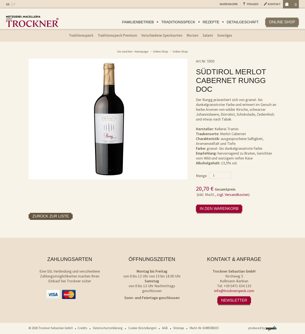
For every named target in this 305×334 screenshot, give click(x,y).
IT (14, 4)
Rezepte (211, 22)
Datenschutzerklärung (108, 328)
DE (8, 4)
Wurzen (192, 35)
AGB (165, 328)
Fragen (252, 4)
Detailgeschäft (243, 22)
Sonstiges (224, 35)
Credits (82, 328)
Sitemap (178, 328)
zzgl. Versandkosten (232, 194)
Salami (207, 35)
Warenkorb (229, 4)
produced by (262, 328)
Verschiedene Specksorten (161, 35)
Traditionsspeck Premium (117, 35)
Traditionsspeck (178, 22)
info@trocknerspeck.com (234, 290)
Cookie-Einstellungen (142, 328)
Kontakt (274, 4)
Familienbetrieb (138, 22)
